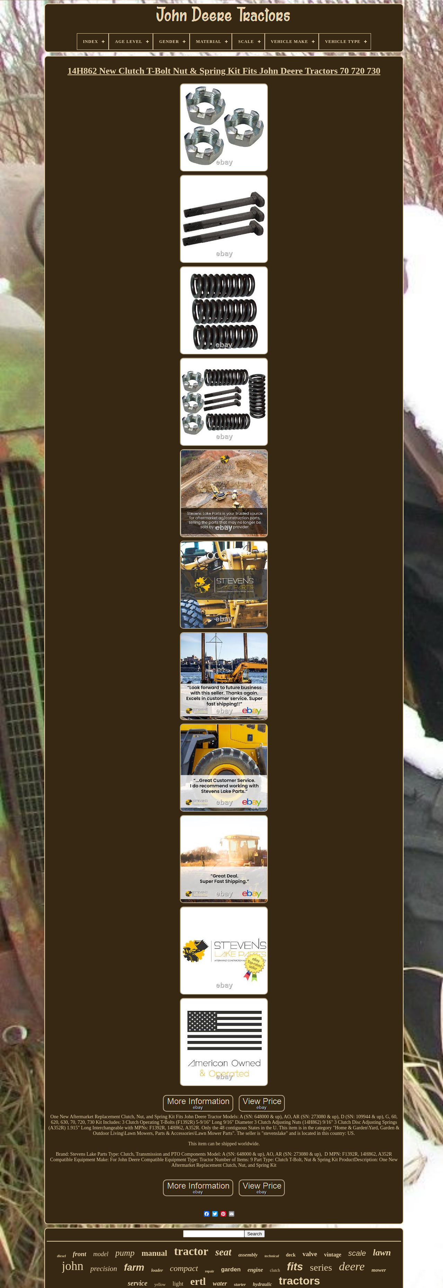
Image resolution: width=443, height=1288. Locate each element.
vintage (332, 1255)
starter (240, 1284)
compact (184, 1268)
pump (125, 1253)
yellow (160, 1284)
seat (223, 1252)
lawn (382, 1252)
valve (309, 1254)
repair (209, 1271)
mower (379, 1270)
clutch (275, 1270)
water (220, 1283)
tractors (299, 1280)
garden (231, 1269)
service (137, 1283)
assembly (248, 1255)
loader (157, 1270)
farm (134, 1267)
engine (255, 1270)
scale (357, 1253)
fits (295, 1267)
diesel (61, 1256)
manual (154, 1253)
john (72, 1266)
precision (103, 1268)
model (100, 1254)
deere (351, 1266)
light (178, 1283)
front (79, 1254)
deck (291, 1255)
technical (271, 1256)
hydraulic (262, 1284)
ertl (198, 1281)
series (321, 1267)
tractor (191, 1251)
